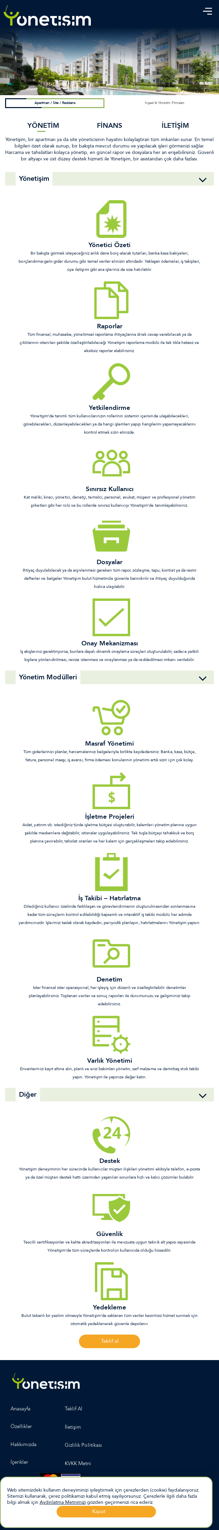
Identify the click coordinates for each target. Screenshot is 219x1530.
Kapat (98, 1511)
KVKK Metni (78, 1463)
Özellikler (21, 1426)
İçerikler (19, 1462)
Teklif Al (73, 1408)
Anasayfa (21, 1408)
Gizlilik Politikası (83, 1445)
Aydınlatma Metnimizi (63, 1502)
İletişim (73, 1427)
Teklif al (110, 1341)
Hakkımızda (24, 1444)
